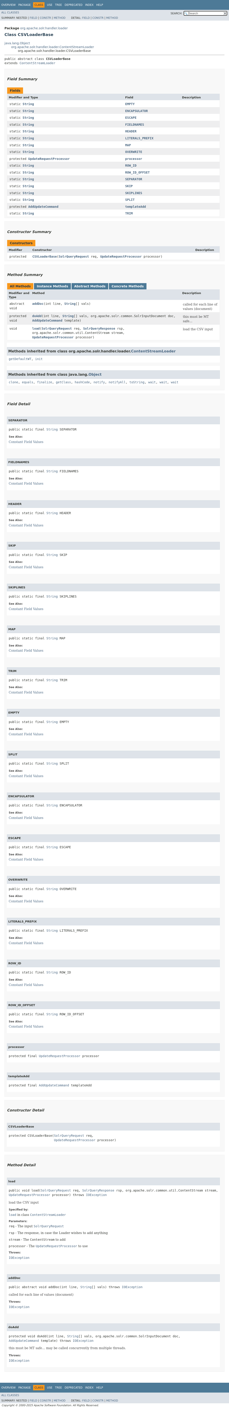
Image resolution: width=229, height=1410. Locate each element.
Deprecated (74, 4)
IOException (96, 1195)
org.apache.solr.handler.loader (44, 28)
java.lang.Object (17, 43)
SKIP (129, 186)
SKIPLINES (133, 193)
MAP (128, 145)
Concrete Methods (128, 286)
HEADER (131, 131)
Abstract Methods (90, 286)
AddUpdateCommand (43, 206)
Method (60, 17)
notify (99, 382)
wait (152, 382)
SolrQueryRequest (74, 256)
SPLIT (130, 199)
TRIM (129, 213)
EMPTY (130, 104)
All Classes (10, 12)
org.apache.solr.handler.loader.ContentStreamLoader (52, 47)
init (39, 359)
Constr (45, 17)
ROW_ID (131, 165)
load (36, 328)
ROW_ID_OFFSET (137, 172)
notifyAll (117, 382)
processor (133, 159)
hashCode (82, 382)
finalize (44, 382)
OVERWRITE (133, 152)
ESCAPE (131, 117)
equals (27, 382)
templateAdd (135, 206)
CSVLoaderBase (44, 256)
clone (13, 382)
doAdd (37, 316)
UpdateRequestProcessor (49, 159)
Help (99, 4)
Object (95, 374)
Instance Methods (52, 286)
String (28, 104)
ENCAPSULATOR (136, 111)
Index (89, 4)
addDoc (38, 303)
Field (33, 17)
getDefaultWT (20, 359)
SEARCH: (176, 13)
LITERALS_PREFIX (139, 138)
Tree (58, 4)
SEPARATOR (133, 179)
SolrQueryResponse (99, 328)
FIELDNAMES (134, 124)
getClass (63, 382)
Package (24, 4)
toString (136, 382)
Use (49, 4)
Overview (8, 4)
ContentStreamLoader (37, 63)
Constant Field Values (26, 442)
